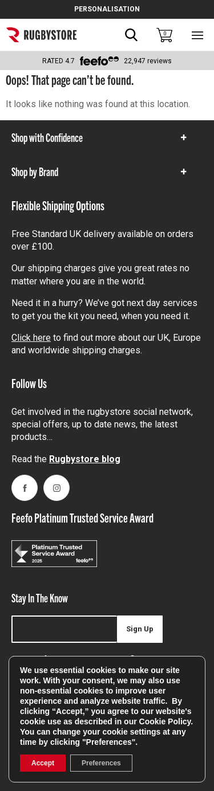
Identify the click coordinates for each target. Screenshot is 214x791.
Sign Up (140, 629)
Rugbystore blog (84, 459)
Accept (42, 763)
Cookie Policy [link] (165, 721)
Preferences (101, 763)
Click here (31, 337)
